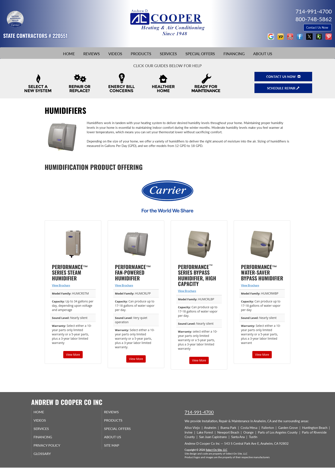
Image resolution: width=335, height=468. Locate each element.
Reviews (91, 53)
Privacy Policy (53, 448)
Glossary (47, 457)
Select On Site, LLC (216, 450)
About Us (262, 53)
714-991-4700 (199, 412)
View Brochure (61, 285)
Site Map (117, 448)
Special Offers (200, 53)
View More (73, 354)
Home (69, 53)
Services (168, 53)
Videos (115, 53)
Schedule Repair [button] (283, 88)
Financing (234, 53)
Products (141, 53)
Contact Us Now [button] (317, 27)
